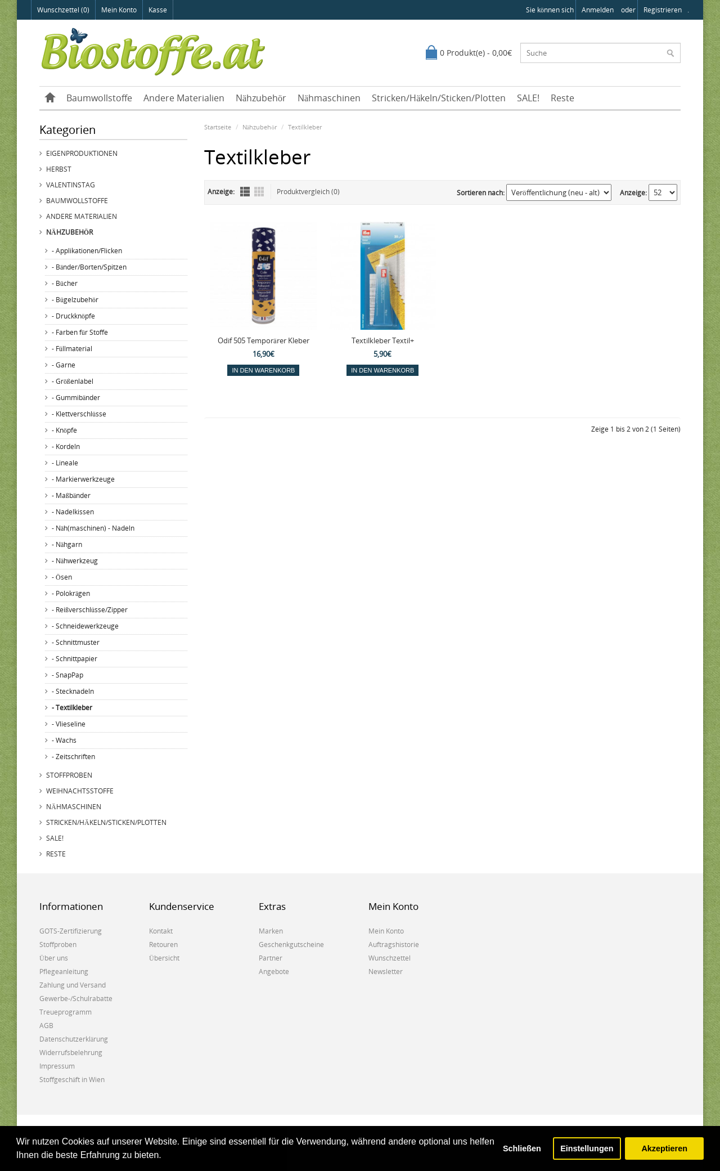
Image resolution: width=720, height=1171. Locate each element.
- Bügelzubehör (75, 299)
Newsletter (385, 971)
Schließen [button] (522, 1148)
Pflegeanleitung (63, 971)
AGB (46, 1025)
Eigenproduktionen (82, 153)
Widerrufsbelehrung (70, 1052)
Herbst (58, 169)
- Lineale (65, 463)
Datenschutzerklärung (73, 1039)
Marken (271, 931)
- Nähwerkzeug (75, 561)
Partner (270, 958)
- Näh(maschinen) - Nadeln (93, 528)
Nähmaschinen (329, 98)
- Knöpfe (64, 430)
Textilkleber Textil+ (383, 340)
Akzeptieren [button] (664, 1148)
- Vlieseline (69, 724)
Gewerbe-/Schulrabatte (75, 998)
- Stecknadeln (73, 691)
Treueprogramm (65, 1012)
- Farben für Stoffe (80, 332)
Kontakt (161, 931)
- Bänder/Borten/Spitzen (89, 267)
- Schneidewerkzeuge (85, 626)
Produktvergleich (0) (308, 191)
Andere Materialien (183, 98)
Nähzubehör (261, 98)
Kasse (157, 10)
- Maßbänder (71, 495)
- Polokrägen (71, 593)
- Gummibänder (76, 397)
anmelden (598, 10)
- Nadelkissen (73, 512)
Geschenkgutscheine (291, 944)
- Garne (63, 365)
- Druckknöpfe (73, 316)
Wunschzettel (389, 958)
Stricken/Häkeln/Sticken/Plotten (439, 98)
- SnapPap (67, 675)
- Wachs (64, 740)
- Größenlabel (72, 381)
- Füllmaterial (72, 348)
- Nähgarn (67, 544)
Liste (245, 191)
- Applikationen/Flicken (87, 250)
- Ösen (62, 577)
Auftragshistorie (393, 944)
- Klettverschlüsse (79, 414)
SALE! (528, 98)
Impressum (57, 1066)
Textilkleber (305, 127)
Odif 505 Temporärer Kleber (263, 340)
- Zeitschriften (73, 756)
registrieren (663, 10)
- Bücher (65, 283)
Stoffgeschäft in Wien (72, 1079)
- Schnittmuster (76, 642)
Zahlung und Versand (72, 985)
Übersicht (164, 958)
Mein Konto (119, 10)
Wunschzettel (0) (63, 10)
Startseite (217, 127)
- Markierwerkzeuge (83, 479)
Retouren (163, 944)
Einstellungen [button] (586, 1148)
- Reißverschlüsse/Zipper (90, 609)
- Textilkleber (72, 707)
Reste (562, 98)
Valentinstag (70, 185)
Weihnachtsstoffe (80, 791)
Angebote (274, 971)
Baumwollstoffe (99, 98)
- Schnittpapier (74, 658)
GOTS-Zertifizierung (70, 931)
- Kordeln (66, 446)
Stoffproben (69, 775)
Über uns (53, 958)
